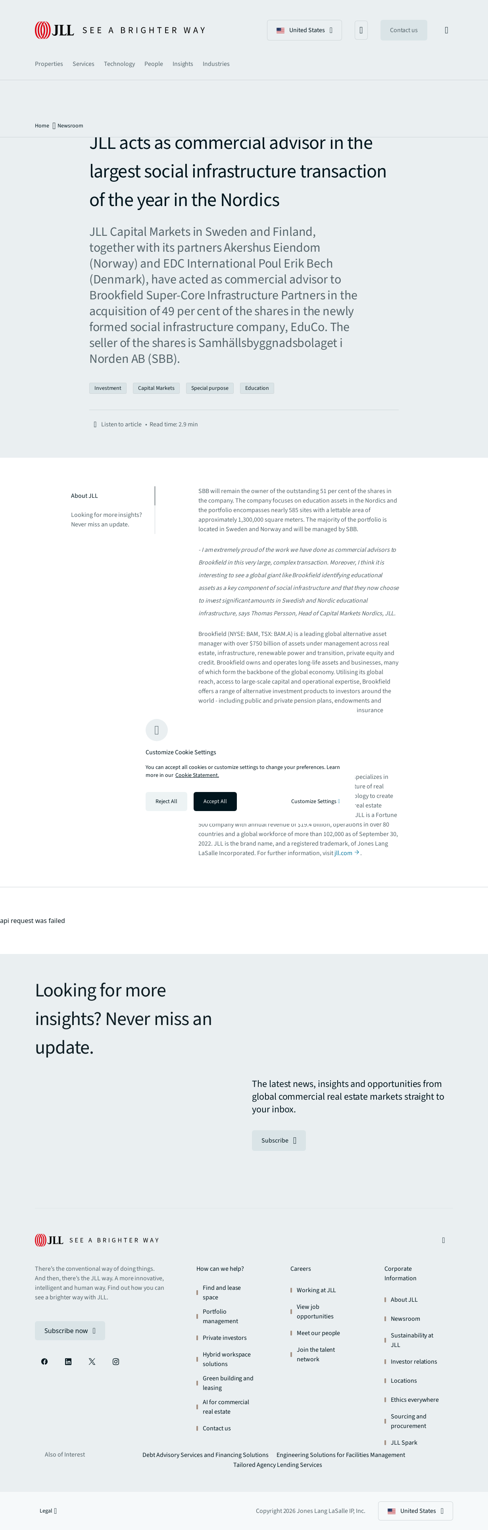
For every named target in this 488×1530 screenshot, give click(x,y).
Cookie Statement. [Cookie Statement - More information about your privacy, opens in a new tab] (197, 775)
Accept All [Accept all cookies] (215, 801)
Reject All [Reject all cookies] (166, 801)
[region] (244, 765)
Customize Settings (315, 801)
